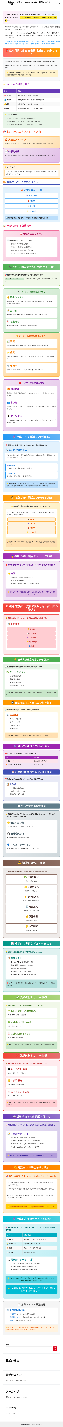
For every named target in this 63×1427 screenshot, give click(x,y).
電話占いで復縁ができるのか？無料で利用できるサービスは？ (30, 3)
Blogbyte (39, 1424)
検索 (7, 1345)
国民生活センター (15, 1317)
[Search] (59, 3)
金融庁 (12, 1320)
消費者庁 (13, 1314)
